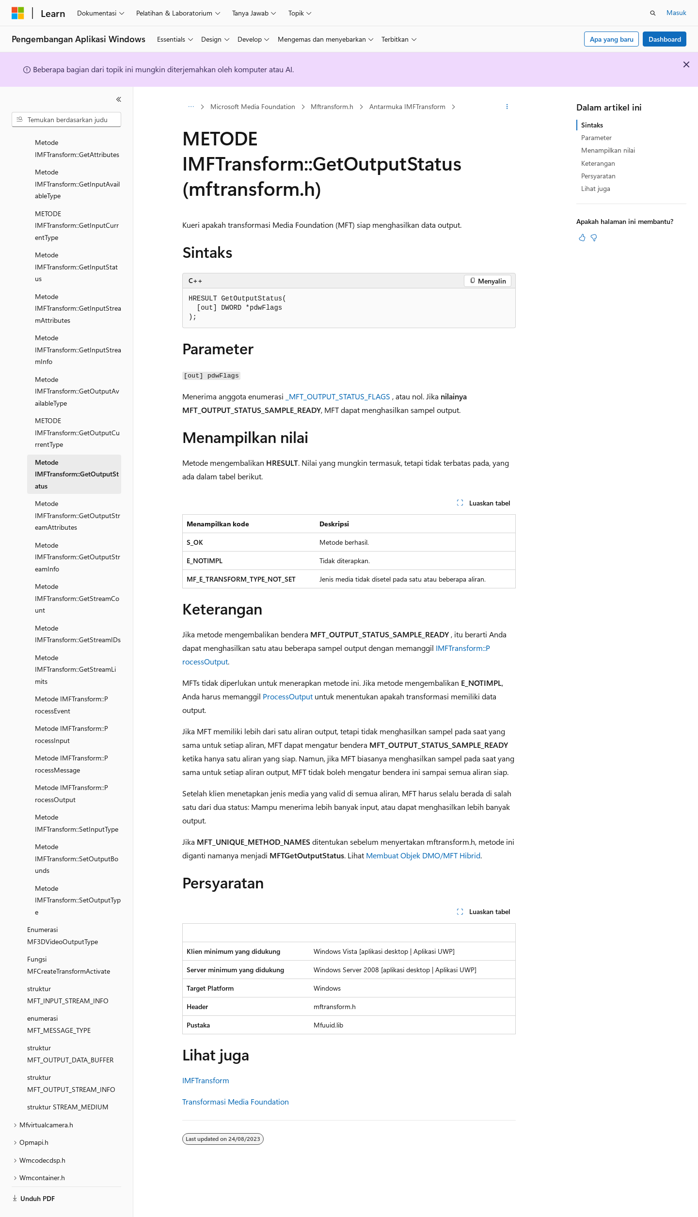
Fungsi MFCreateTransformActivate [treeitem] (68, 938)
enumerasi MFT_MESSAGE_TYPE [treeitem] (59, 997)
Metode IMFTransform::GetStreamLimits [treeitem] (75, 642)
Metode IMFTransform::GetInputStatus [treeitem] (76, 239)
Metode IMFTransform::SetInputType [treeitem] (76, 796)
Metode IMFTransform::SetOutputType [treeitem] (78, 873)
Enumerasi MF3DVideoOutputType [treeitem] (62, 908)
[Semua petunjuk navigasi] (190, 107)
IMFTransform (205, 1080)
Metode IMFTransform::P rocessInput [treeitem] (71, 707)
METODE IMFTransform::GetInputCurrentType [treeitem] (77, 198)
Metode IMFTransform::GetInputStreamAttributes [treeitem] (78, 281)
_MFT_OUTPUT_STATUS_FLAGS (338, 396)
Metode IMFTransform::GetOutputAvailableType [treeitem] (77, 364)
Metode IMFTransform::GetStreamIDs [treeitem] (78, 607)
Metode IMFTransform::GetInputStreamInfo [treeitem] (78, 322)
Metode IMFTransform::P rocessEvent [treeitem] (71, 678)
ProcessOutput (288, 696)
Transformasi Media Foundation (235, 1101)
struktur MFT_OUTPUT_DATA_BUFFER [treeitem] (70, 1027)
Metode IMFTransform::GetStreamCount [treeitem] (77, 571)
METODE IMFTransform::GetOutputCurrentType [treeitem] (77, 405)
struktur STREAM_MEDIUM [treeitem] (68, 1080)
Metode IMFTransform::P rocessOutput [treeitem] (71, 766)
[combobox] (66, 119)
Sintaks (592, 124)
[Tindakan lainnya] (507, 107)
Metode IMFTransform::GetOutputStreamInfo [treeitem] (77, 530)
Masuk (676, 12)
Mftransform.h (332, 106)
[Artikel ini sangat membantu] (582, 237)
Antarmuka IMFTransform (407, 106)
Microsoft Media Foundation (252, 106)
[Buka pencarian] (653, 13)
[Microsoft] (18, 13)
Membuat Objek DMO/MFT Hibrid (423, 855)
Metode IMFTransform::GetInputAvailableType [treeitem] (77, 157)
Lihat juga (595, 188)
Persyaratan (598, 175)
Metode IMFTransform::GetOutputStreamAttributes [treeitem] (77, 488)
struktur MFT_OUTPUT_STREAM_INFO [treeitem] (71, 1056)
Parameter (596, 137)
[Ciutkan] (119, 99)
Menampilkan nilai (608, 150)
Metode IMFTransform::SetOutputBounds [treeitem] (76, 831)
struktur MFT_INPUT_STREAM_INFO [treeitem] (68, 968)
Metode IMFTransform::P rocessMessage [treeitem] (71, 737)
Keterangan (598, 163)
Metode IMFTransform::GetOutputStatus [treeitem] (77, 447)
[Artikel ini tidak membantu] (594, 237)
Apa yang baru (612, 39)
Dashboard (665, 39)
